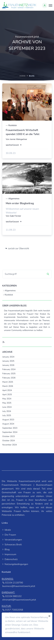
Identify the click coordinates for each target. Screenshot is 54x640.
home (22, 76)
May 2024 (6, 398)
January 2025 (8, 361)
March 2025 (7, 382)
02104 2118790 (12, 582)
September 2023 (9, 428)
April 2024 (7, 390)
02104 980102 (12, 596)
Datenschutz (10, 559)
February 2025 (8, 373)
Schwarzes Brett (12, 544)
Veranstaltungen (12, 539)
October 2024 (8, 440)
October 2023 (8, 436)
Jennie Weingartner (18, 139)
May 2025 (6, 402)
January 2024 (8, 356)
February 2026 (8, 377)
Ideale (6, 529)
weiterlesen (14, 145)
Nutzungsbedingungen (15, 564)
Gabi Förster (15, 216)
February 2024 (8, 369)
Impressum (9, 554)
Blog (6, 549)
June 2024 (7, 407)
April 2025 (7, 394)
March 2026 (7, 386)
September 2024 (9, 432)
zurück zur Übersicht (17, 248)
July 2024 (6, 411)
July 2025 (6, 415)
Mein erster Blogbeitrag (20, 203)
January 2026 (8, 365)
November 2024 (9, 444)
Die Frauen (9, 534)
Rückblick (9, 294)
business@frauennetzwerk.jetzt (18, 586)
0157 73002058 (12, 609)
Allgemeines (10, 290)
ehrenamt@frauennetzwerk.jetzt (19, 599)
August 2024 (8, 423)
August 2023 (8, 419)
